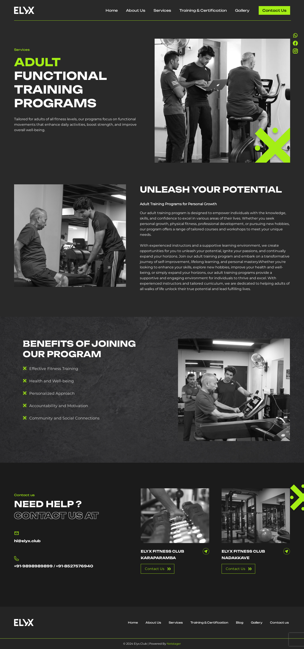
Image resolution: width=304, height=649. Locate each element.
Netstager (174, 643)
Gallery (242, 10)
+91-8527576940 (74, 566)
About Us (135, 10)
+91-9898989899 (33, 566)
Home (112, 10)
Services (162, 10)
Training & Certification (203, 10)
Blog (239, 622)
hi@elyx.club (27, 541)
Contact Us (154, 569)
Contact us (274, 10)
